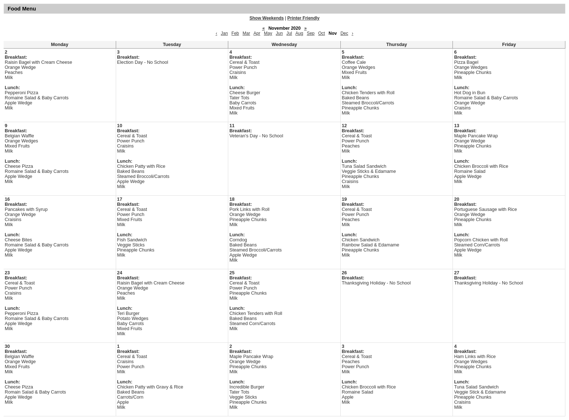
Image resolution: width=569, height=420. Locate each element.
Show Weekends (267, 18)
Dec (344, 33)
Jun (279, 33)
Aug (299, 33)
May (268, 33)
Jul (289, 33)
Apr (257, 33)
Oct (321, 33)
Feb (235, 33)
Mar (246, 33)
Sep (310, 33)
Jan (224, 33)
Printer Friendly (303, 18)
